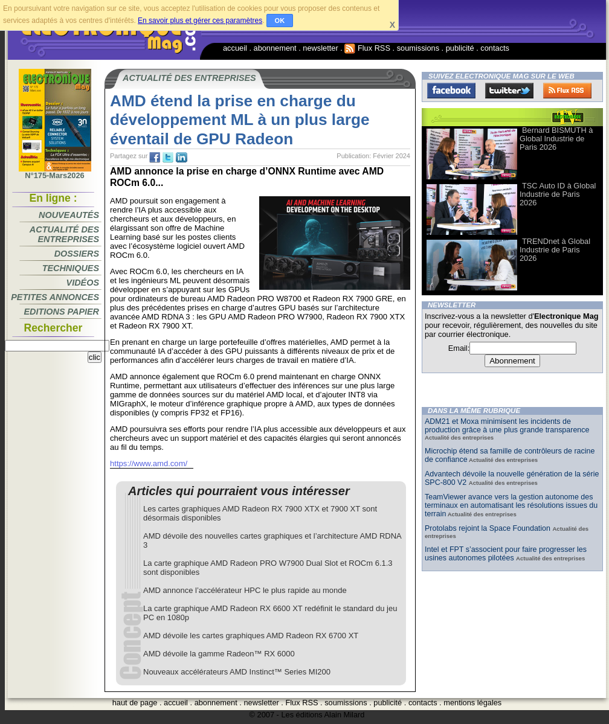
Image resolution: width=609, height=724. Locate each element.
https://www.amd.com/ (148, 463)
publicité (460, 48)
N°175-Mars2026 (55, 172)
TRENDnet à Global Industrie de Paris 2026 (555, 250)
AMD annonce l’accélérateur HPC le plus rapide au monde (245, 590)
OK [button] (280, 20)
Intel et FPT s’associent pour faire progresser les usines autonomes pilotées (506, 553)
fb (155, 158)
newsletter (320, 48)
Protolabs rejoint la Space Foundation (488, 528)
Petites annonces (55, 297)
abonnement (275, 48)
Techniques (70, 268)
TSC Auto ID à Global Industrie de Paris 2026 (558, 194)
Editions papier (61, 311)
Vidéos (82, 282)
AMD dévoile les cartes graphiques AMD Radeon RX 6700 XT (250, 635)
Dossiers (76, 253)
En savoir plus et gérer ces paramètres (200, 20)
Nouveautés (69, 215)
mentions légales (472, 702)
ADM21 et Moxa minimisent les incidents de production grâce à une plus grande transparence (507, 425)
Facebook (451, 90)
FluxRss (567, 90)
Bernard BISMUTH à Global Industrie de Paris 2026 (556, 139)
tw (168, 158)
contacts (494, 48)
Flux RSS (367, 48)
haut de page (135, 702)
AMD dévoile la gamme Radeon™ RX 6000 (219, 653)
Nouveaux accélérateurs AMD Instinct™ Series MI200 (236, 671)
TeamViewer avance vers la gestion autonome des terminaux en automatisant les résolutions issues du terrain (511, 505)
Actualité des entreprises (64, 234)
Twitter (509, 90)
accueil (235, 48)
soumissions (418, 48)
